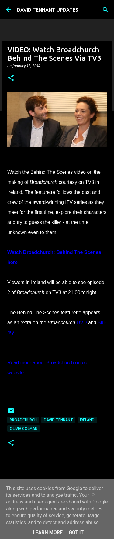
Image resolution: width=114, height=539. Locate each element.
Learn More (48, 532)
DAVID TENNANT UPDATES (47, 9)
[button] (11, 78)
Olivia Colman (23, 429)
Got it (76, 532)
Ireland (87, 420)
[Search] (105, 9)
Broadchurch (23, 420)
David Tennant (58, 420)
